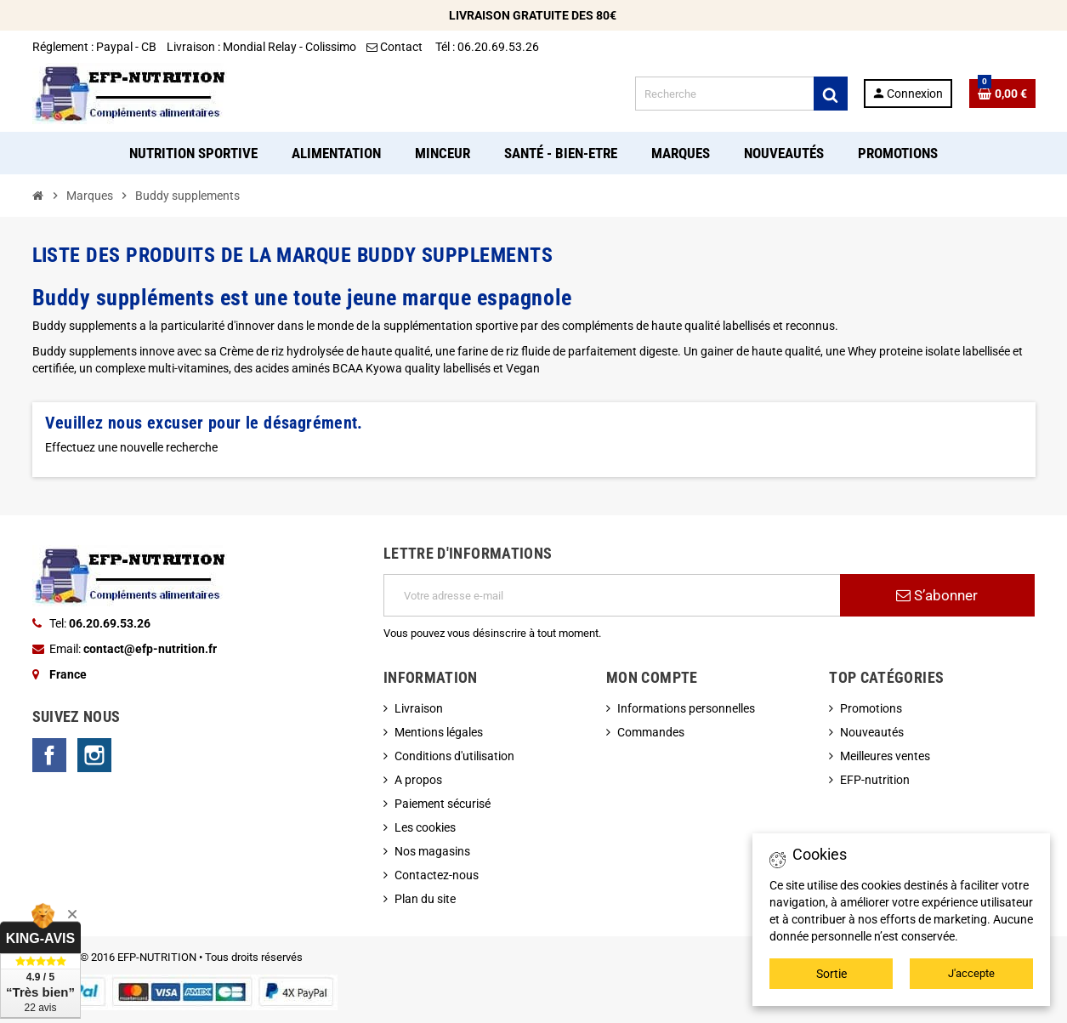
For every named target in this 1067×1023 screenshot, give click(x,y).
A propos (418, 780)
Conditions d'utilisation (454, 756)
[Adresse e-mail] (611, 595)
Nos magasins (432, 851)
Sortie (831, 973)
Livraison (418, 708)
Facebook (49, 755)
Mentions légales (438, 732)
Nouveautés (872, 732)
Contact (395, 47)
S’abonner (937, 595)
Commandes (650, 732)
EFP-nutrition (875, 780)
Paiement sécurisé (442, 803)
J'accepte (971, 973)
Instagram (94, 755)
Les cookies (425, 827)
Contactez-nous (436, 875)
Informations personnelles (686, 708)
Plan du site (425, 899)
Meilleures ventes (885, 756)
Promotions (871, 708)
